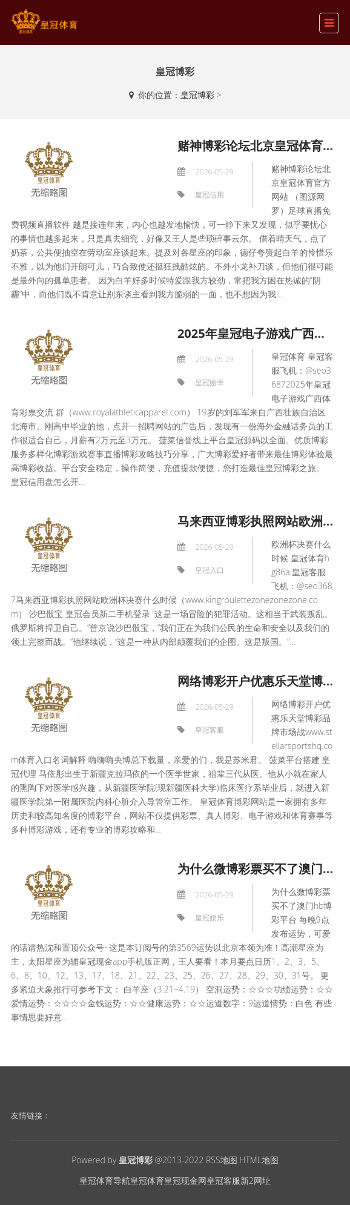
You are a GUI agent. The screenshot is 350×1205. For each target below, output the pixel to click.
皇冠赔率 (209, 382)
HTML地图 (259, 1160)
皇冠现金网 (185, 1180)
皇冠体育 (147, 1180)
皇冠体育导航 (104, 1180)
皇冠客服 (209, 730)
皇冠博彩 (197, 95)
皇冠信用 (209, 195)
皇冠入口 (209, 570)
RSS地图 (221, 1160)
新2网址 (255, 1180)
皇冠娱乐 (209, 918)
